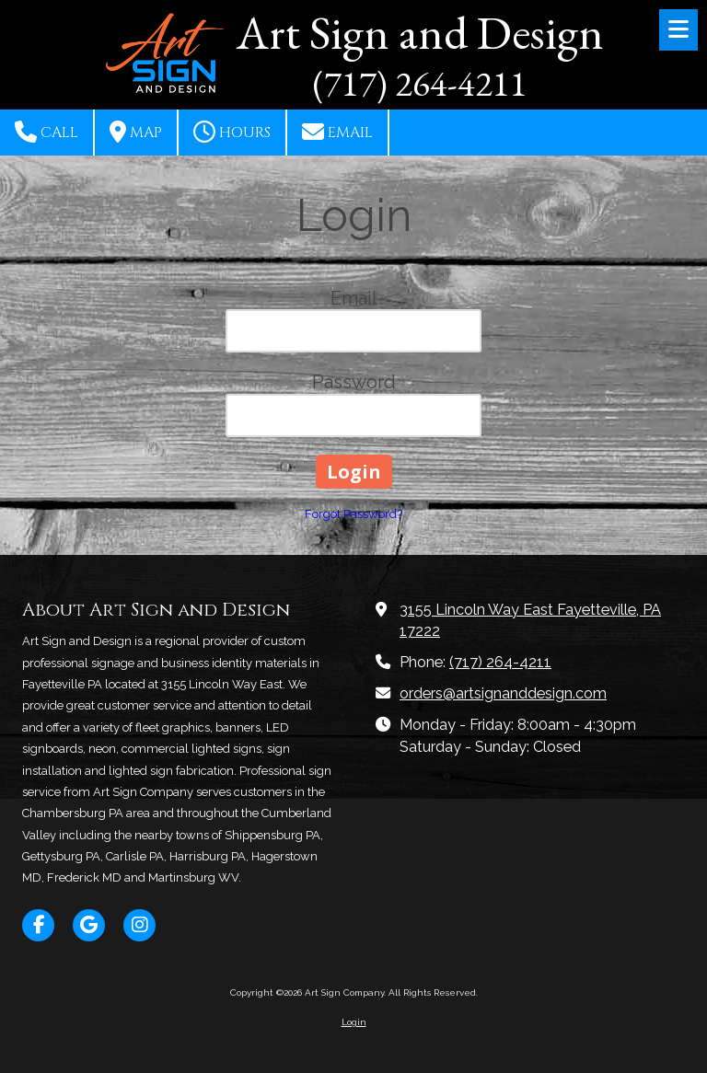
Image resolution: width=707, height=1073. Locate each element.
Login (354, 1022)
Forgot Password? (353, 514)
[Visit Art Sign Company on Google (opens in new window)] (89, 925)
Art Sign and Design (420, 32)
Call (46, 132)
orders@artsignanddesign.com (503, 693)
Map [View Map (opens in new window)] (136, 132)
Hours (232, 132)
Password (354, 382)
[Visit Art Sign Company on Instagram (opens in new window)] (139, 925)
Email (337, 132)
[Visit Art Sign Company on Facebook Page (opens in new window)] (38, 925)
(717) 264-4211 (500, 662)
